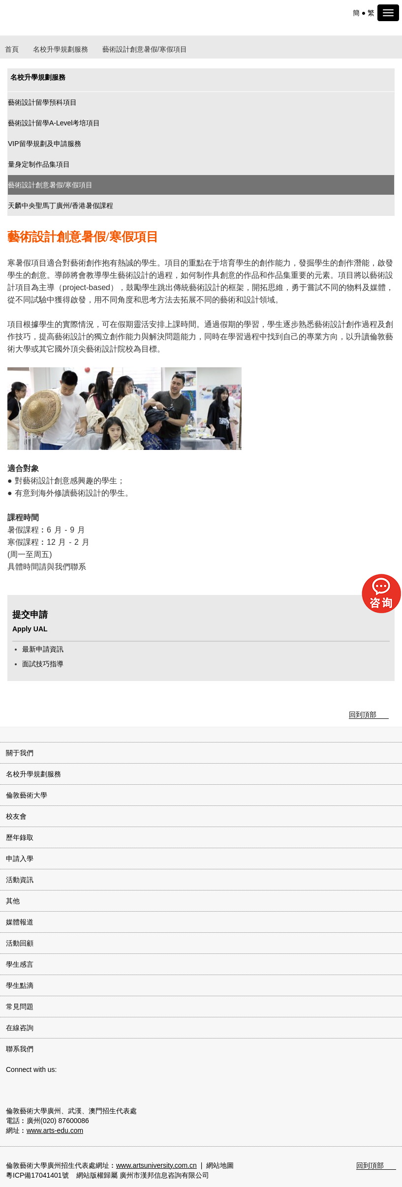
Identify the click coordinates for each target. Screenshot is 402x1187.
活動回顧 (19, 943)
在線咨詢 (19, 1028)
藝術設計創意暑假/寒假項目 (50, 185)
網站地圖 (220, 1165)
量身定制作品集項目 (39, 164)
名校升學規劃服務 (60, 49)
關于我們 (19, 753)
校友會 (16, 816)
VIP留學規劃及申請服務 (44, 144)
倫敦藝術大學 (26, 795)
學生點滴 (19, 985)
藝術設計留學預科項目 (42, 102)
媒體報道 (19, 922)
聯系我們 (19, 1049)
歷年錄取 (19, 837)
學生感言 (19, 964)
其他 (13, 901)
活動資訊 (19, 880)
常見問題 (19, 1006)
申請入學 (19, 858)
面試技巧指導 (42, 664)
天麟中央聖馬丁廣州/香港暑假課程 (60, 205)
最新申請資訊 (42, 649)
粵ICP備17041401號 (37, 1175)
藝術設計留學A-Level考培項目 (54, 123)
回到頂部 (362, 714)
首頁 (12, 49)
